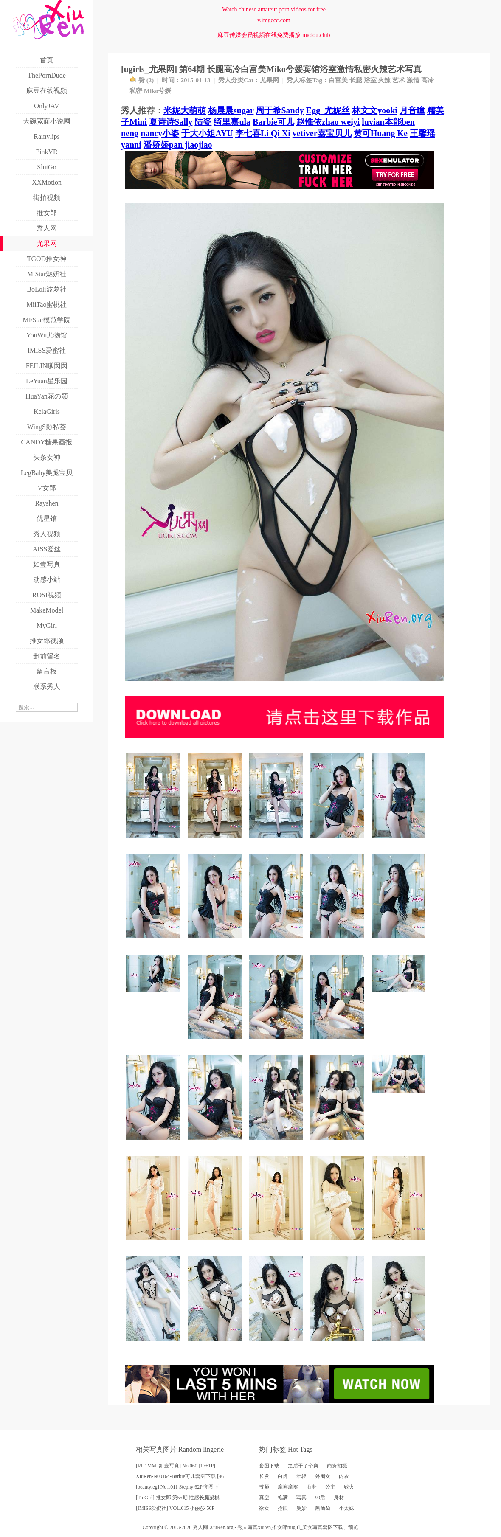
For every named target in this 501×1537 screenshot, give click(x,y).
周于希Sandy (280, 110)
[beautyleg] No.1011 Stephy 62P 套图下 (177, 1487)
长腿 (355, 80)
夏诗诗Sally (170, 121)
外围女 (322, 1476)
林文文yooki (374, 110)
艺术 (398, 80)
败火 (349, 1487)
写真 (301, 1497)
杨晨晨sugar (230, 110)
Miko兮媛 (157, 90)
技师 (264, 1487)
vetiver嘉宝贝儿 (322, 133)
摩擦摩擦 (288, 1487)
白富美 (338, 80)
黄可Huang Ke (381, 133)
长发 (264, 1476)
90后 (320, 1497)
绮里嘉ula (232, 121)
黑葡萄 (322, 1508)
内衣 (344, 1476)
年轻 (301, 1476)
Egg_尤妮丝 (328, 110)
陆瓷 (202, 121)
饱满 (283, 1497)
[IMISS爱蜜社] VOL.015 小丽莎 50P (175, 1508)
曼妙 (301, 1508)
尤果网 (269, 80)
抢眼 (283, 1508)
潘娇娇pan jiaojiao (178, 144)
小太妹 (346, 1508)
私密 (135, 90)
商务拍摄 (337, 1466)
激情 (413, 80)
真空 (264, 1497)
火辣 (384, 80)
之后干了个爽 (303, 1466)
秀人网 (200, 1527)
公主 (330, 1487)
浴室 (370, 80)
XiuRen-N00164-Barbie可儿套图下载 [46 (180, 1476)
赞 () (141, 80)
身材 (339, 1497)
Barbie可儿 (273, 121)
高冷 (427, 80)
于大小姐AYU (207, 133)
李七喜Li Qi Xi (262, 133)
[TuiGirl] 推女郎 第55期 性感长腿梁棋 (178, 1497)
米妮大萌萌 (184, 110)
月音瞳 (412, 110)
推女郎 (279, 1527)
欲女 (264, 1508)
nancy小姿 (160, 133)
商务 (312, 1487)
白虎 (283, 1476)
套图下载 (269, 1466)
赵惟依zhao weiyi (328, 121)
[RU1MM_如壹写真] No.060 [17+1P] (175, 1466)
